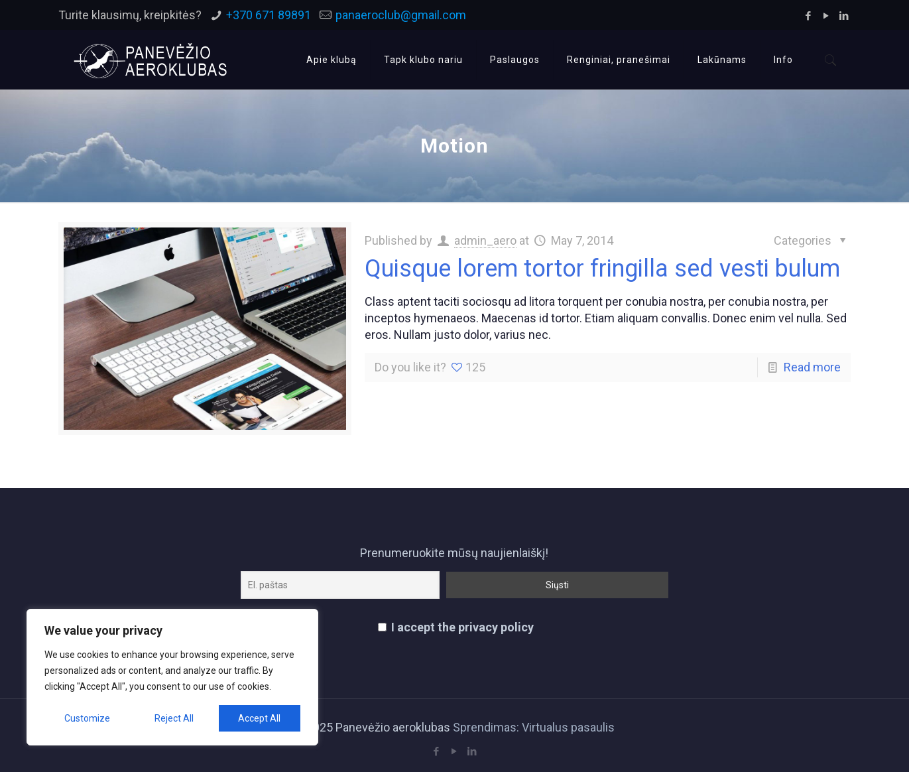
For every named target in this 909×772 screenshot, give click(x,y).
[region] (172, 677)
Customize (87, 718)
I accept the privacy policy (456, 627)
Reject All (174, 718)
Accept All (259, 718)
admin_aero (485, 240)
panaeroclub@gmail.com (400, 15)
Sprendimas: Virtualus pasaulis (534, 727)
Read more (812, 367)
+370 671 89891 (268, 15)
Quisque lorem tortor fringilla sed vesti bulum (602, 269)
